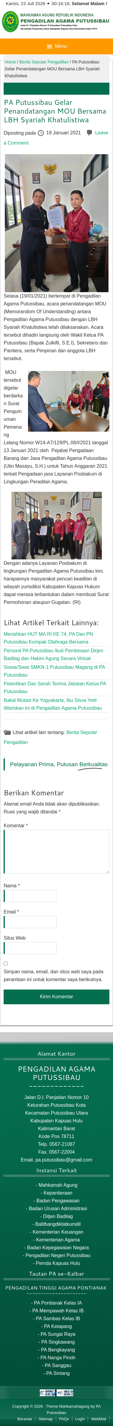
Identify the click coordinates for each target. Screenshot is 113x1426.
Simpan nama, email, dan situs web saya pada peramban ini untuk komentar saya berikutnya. (53, 975)
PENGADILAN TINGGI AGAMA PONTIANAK (55, 1287)
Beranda (24, 1419)
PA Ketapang (58, 1326)
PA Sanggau (58, 1365)
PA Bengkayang (58, 1349)
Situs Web (15, 938)
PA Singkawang (58, 1342)
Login (80, 1419)
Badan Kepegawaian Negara (58, 1247)
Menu (61, 46)
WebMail (98, 1419)
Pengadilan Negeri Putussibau (58, 1255)
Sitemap (45, 1419)
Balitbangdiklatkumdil (57, 1224)
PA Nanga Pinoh (57, 1357)
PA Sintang (58, 1373)
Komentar (16, 825)
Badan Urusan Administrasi (58, 1208)
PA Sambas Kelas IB (58, 1318)
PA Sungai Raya (58, 1334)
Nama (12, 885)
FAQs (64, 1419)
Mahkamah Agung (58, 1185)
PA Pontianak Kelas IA (58, 1302)
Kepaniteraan (58, 1192)
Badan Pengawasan (58, 1200)
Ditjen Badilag (58, 1216)
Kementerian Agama (58, 1239)
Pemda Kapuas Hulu (58, 1263)
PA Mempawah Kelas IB (57, 1310)
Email (11, 911)
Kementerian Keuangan (58, 1232)
